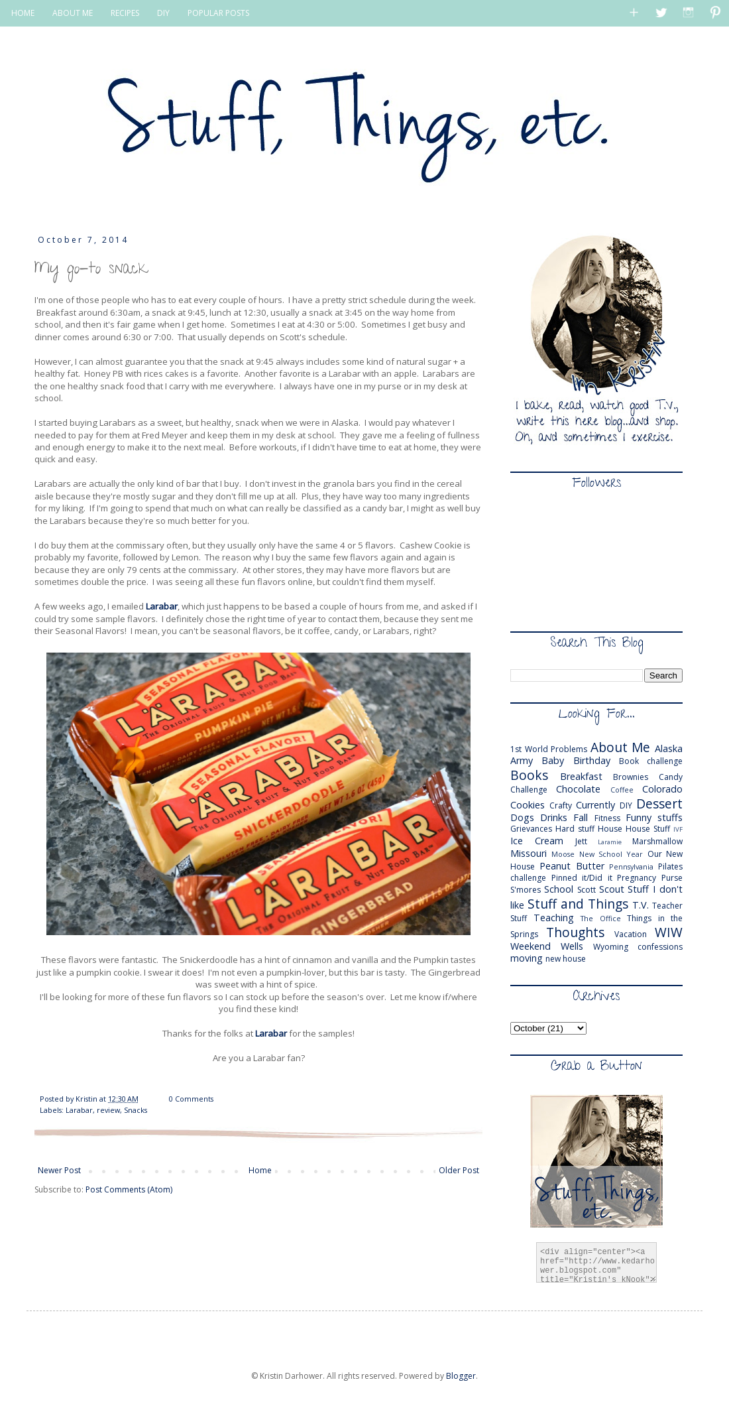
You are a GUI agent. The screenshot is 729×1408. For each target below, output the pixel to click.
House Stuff (648, 828)
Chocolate (578, 789)
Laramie (610, 842)
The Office (601, 918)
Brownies (630, 777)
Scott (586, 889)
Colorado (662, 789)
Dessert (659, 803)
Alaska (669, 748)
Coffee (622, 790)
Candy (671, 777)
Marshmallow (657, 841)
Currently (595, 805)
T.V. (640, 905)
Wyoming (610, 946)
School (558, 889)
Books (529, 775)
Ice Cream (536, 840)
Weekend (530, 946)
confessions (660, 946)
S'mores (525, 889)
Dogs (522, 817)
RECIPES (125, 13)
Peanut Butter (571, 866)
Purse (672, 877)
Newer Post (59, 1170)
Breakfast (581, 776)
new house (565, 958)
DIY (163, 13)
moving (526, 958)
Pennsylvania (631, 866)
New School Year (611, 854)
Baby (552, 760)
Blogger (461, 1375)
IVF (678, 829)
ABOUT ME (72, 13)
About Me (620, 747)
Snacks (135, 1110)
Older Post (459, 1170)
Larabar (162, 606)
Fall (580, 817)
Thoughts (575, 932)
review (108, 1110)
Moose (563, 854)
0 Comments (191, 1099)
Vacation (630, 934)
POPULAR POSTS (218, 13)
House (610, 828)
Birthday (591, 760)
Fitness (607, 818)
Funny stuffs (654, 817)
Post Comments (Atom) (128, 1189)
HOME (22, 13)
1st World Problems (548, 749)
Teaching (553, 917)
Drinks (553, 817)
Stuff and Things (578, 904)
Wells (572, 946)
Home (260, 1170)
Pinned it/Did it (581, 877)
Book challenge (651, 761)
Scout (611, 889)
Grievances (531, 828)
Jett (581, 841)
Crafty (560, 805)
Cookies (527, 805)
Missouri (528, 853)
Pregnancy (636, 877)
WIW (669, 932)
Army (521, 760)
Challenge (528, 789)
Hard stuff (574, 828)
